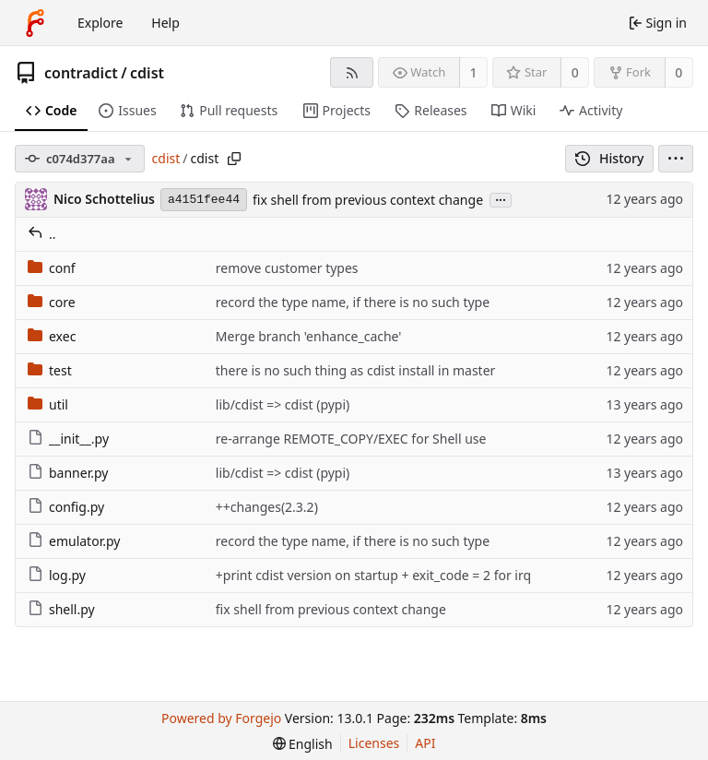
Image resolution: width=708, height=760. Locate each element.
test (50, 370)
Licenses (374, 743)
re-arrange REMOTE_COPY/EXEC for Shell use (351, 438)
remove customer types (287, 268)
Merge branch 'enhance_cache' (309, 336)
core (52, 302)
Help (165, 22)
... (500, 199)
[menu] (675, 158)
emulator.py (74, 541)
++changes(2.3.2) (267, 507)
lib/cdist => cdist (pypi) (282, 404)
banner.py (68, 472)
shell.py (61, 609)
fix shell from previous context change (368, 199)
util (48, 404)
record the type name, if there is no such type (353, 302)
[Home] (35, 23)
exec (52, 336)
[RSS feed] (351, 72)
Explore (100, 22)
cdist (147, 73)
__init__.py (68, 438)
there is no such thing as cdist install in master (356, 370)
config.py (66, 507)
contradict (81, 73)
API (425, 743)
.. (42, 234)
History (609, 158)
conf (52, 268)
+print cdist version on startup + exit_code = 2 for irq (373, 575)
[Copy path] (234, 159)
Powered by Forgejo (221, 718)
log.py (57, 575)
